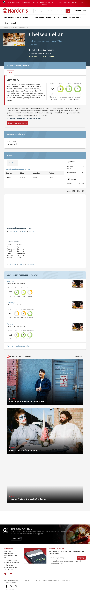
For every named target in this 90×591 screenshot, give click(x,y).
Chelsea (22, 27)
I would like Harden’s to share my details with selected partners (65, 562)
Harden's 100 (50, 17)
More (13, 23)
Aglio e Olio (11, 281)
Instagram (29, 264)
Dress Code (11, 141)
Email (23, 231)
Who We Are (39, 17)
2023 (10, 73)
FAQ (36, 580)
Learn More (16, 539)
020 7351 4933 (13, 231)
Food (60, 83)
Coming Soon (62, 17)
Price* (52, 83)
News (7, 23)
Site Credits (10, 590)
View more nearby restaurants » (18, 346)
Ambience (77, 83)
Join (84, 10)
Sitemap (27, 580)
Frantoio (10, 324)
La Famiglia (11, 302)
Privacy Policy (66, 580)
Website (31, 231)
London (15, 27)
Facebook (11, 264)
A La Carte (12, 163)
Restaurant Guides (12, 17)
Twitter (20, 264)
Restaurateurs (11, 582)
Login (77, 10)
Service (69, 83)
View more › (79, 356)
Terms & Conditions (49, 580)
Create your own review (17, 123)
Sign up (81, 558)
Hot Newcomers (74, 17)
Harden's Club (28, 17)
